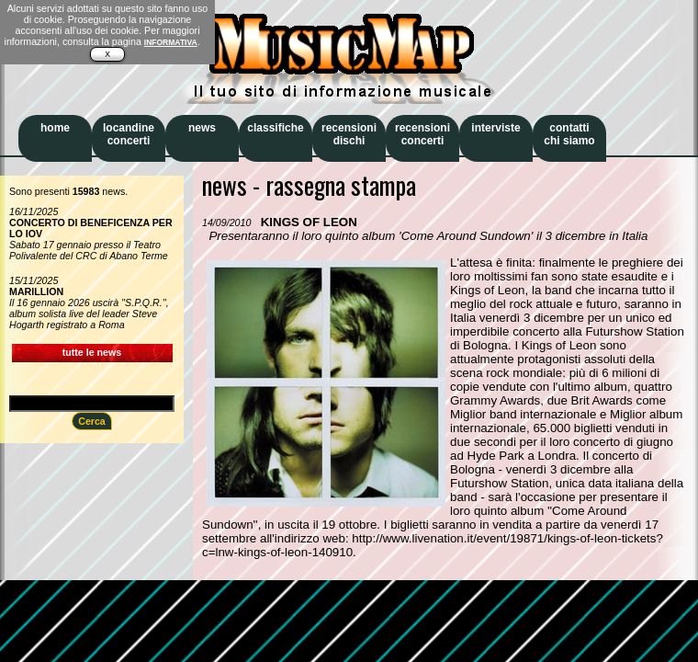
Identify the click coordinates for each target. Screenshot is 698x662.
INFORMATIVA (170, 42)
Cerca (91, 421)
